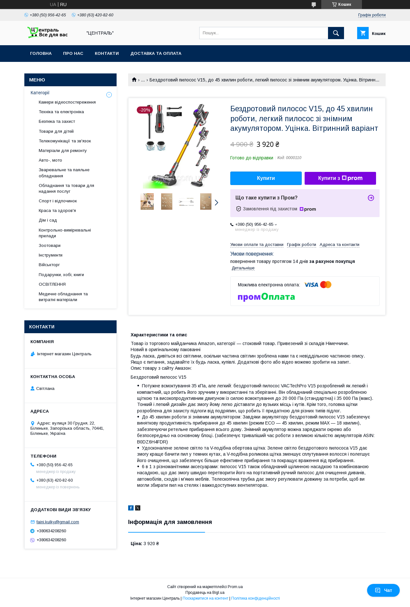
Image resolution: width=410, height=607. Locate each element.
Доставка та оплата (155, 53)
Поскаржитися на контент (205, 598)
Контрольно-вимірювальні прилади (65, 233)
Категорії (40, 92)
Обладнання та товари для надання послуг (66, 188)
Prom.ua (235, 587)
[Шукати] (336, 33)
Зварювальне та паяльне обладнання (64, 172)
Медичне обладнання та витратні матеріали (63, 296)
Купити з (340, 178)
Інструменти (50, 255)
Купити (266, 178)
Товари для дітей (56, 131)
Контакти (107, 53)
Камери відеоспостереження (67, 102)
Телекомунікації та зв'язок (65, 141)
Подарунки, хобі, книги (61, 274)
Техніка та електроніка (61, 111)
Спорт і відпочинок (58, 200)
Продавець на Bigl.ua (205, 592)
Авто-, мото (50, 160)
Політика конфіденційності (255, 598)
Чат (383, 590)
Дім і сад (48, 220)
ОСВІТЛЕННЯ (52, 284)
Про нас (73, 53)
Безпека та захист (57, 121)
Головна (41, 53)
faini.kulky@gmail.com (58, 521)
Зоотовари (50, 245)
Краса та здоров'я (57, 210)
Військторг (49, 264)
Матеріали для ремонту (63, 150)
